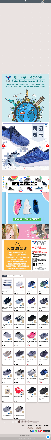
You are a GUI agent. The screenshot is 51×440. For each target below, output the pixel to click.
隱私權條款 (46, 425)
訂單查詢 (30, 427)
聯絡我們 (23, 427)
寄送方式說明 (38, 427)
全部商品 (30, 425)
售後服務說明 (38, 428)
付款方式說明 (38, 425)
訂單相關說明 (30, 428)
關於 (23, 425)
